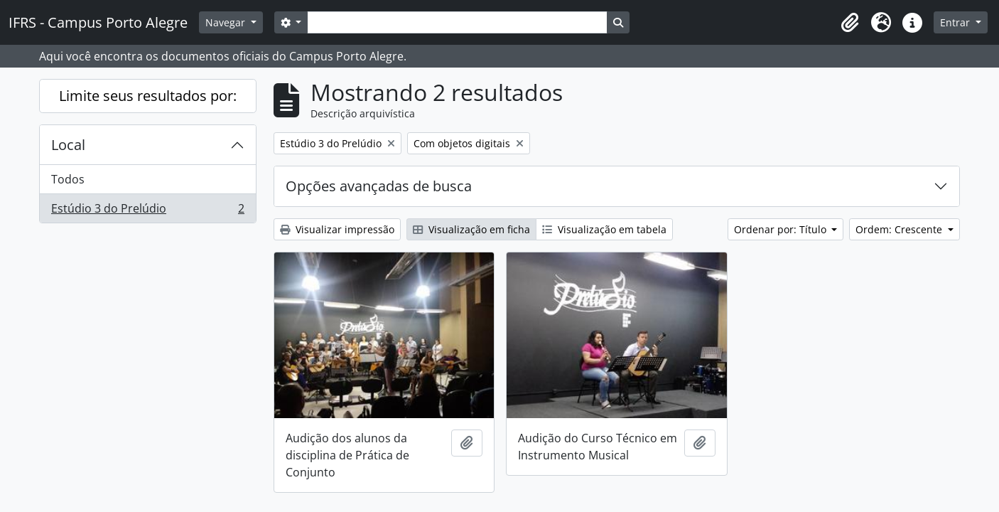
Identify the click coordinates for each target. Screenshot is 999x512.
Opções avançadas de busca (379, 186)
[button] (849, 22)
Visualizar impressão (337, 229)
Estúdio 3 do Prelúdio (147, 211)
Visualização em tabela (604, 229)
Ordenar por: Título (781, 229)
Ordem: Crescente (900, 229)
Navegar (226, 22)
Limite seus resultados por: (148, 95)
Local (68, 144)
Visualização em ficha (471, 229)
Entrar (956, 22)
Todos (68, 179)
